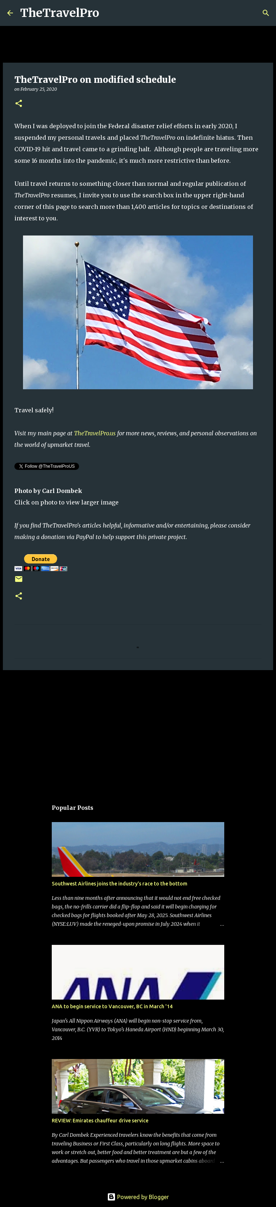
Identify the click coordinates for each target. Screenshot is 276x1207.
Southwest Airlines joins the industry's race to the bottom (119, 884)
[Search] (109, 13)
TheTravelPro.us (95, 433)
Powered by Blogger (138, 1197)
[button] (18, 104)
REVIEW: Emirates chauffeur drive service (100, 1120)
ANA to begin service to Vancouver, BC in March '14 (112, 1006)
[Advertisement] (138, 731)
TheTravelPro (59, 13)
